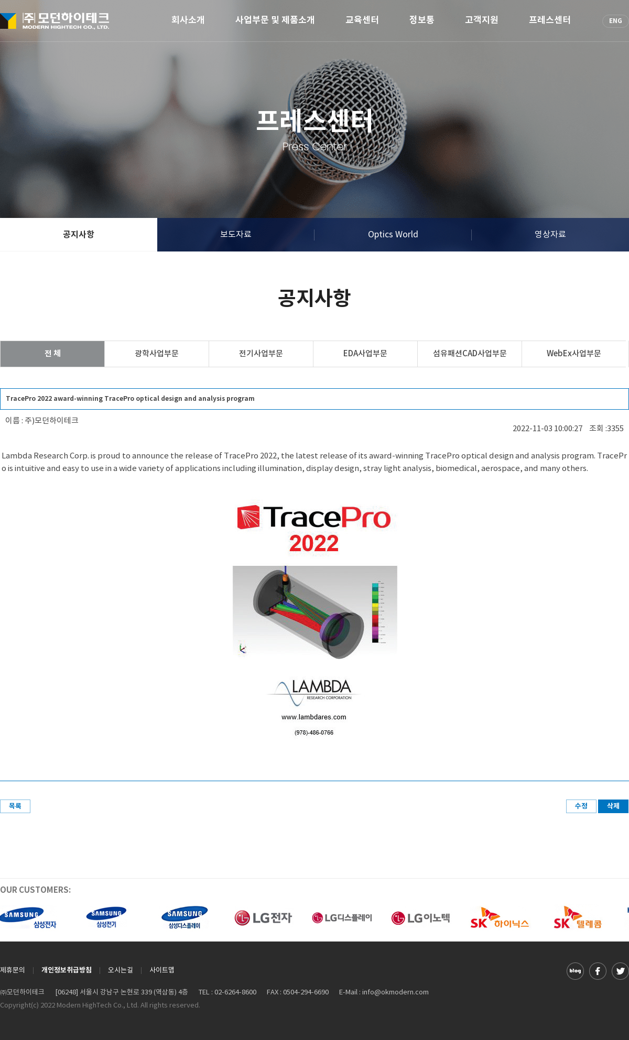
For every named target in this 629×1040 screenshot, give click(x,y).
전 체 (53, 353)
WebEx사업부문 (574, 353)
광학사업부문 (157, 353)
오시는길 (120, 971)
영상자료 (550, 234)
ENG (615, 21)
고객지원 (481, 21)
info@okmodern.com (395, 993)
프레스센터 (550, 21)
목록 (15, 806)
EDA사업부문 (365, 353)
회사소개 (188, 21)
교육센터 (362, 21)
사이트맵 (162, 971)
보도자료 (236, 234)
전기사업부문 (261, 353)
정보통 (422, 21)
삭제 (613, 806)
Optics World (393, 234)
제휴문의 (12, 971)
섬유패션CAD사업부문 (470, 353)
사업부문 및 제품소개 (275, 21)
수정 (581, 806)
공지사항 (78, 234)
